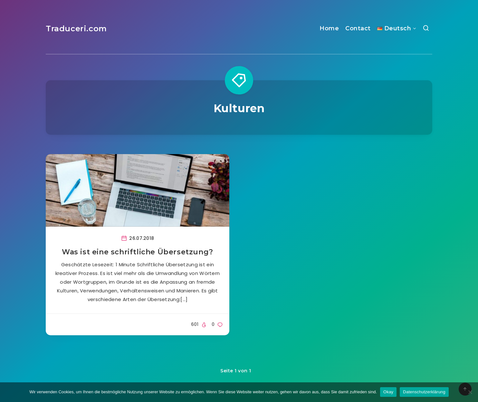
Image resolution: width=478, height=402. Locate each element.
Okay (388, 391)
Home (329, 28)
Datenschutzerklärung (424, 391)
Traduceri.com (76, 28)
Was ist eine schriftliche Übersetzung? (137, 252)
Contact (358, 28)
